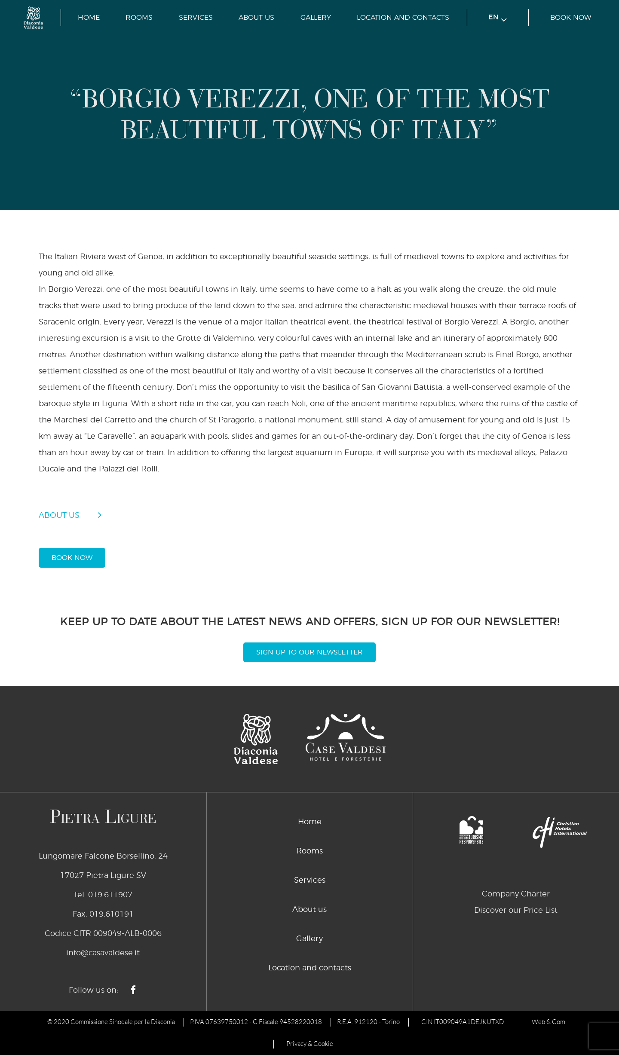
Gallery (315, 17)
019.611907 (110, 895)
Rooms (139, 17)
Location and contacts (403, 17)
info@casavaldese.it (103, 953)
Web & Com (548, 1021)
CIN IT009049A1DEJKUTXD (462, 1021)
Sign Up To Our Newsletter (309, 652)
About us (256, 17)
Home (89, 17)
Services (196, 17)
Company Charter (516, 894)
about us (59, 516)
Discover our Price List (516, 910)
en (497, 18)
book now (570, 17)
